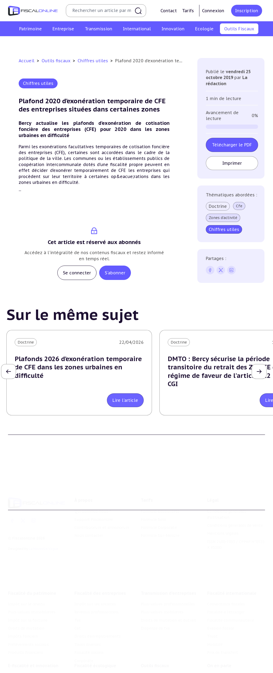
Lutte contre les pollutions (100, 666)
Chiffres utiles (79, 43)
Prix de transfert (222, 641)
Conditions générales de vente (235, 517)
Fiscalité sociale (89, 641)
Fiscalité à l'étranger (226, 600)
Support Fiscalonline (93, 511)
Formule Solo (153, 511)
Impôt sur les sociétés (95, 593)
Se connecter (77, 272)
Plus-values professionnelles (168, 593)
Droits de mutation (26, 617)
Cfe (239, 206)
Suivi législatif (142, 43)
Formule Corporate (159, 519)
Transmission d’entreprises (168, 582)
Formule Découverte (160, 503)
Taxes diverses (87, 633)
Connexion (213, 10)
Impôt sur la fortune (27, 608)
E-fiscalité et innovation (33, 655)
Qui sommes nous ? (92, 503)
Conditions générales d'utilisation (226, 506)
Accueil (26, 60)
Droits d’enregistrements (97, 625)
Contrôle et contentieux (185, 43)
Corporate (83, 649)
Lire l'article (125, 400)
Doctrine (218, 206)
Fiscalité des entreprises (100, 582)
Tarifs (188, 10)
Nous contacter (88, 527)
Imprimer (232, 163)
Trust (212, 625)
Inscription (246, 10)
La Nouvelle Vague (43, 540)
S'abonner (115, 272)
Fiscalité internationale (231, 582)
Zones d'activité (223, 217)
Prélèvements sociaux (28, 633)
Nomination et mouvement (232, 666)
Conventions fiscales (226, 593)
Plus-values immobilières (31, 600)
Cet (77, 617)
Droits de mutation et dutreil (168, 608)
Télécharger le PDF (232, 144)
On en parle (219, 655)
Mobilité (215, 633)
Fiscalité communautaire (230, 608)
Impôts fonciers (23, 625)
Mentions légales (223, 525)
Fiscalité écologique (95, 655)
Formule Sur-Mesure (160, 527)
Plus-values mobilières (162, 600)
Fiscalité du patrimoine (32, 582)
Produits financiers (25, 641)
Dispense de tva (155, 617)
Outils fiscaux (57, 60)
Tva (77, 608)
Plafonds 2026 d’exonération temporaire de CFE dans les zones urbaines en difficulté (78, 367)
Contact (168, 10)
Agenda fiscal (111, 43)
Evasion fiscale (220, 617)
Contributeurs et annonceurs (101, 519)
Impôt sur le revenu (26, 593)
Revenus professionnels (96, 600)
